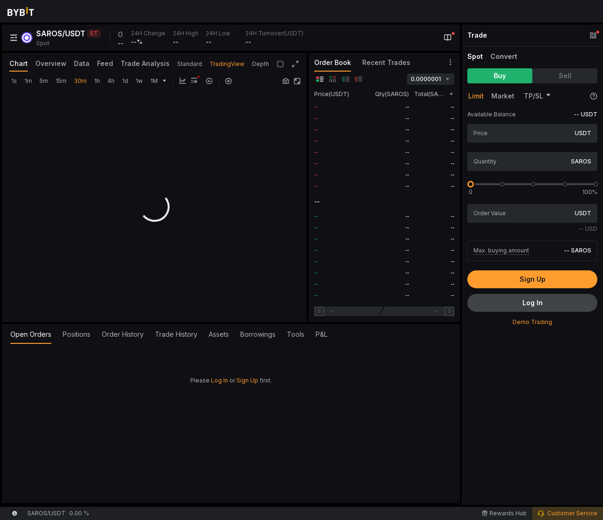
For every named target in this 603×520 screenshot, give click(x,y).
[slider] (470, 184)
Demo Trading (532, 321)
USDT (583, 133)
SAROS (581, 161)
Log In (219, 380)
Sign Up (247, 380)
